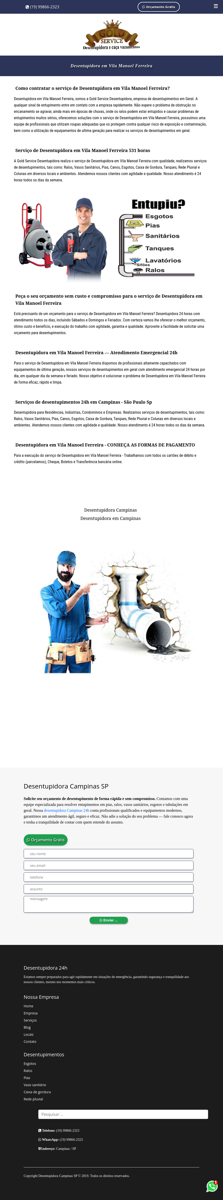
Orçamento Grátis (158, 7)
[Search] (123, 1114)
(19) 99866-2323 (42, 7)
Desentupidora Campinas (110, 510)
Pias (27, 1077)
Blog (27, 1027)
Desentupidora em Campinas (110, 518)
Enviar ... (109, 920)
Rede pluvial (33, 1099)
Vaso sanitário (35, 1084)
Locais (28, 1034)
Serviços (30, 1020)
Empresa (31, 1013)
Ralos (28, 1070)
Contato (30, 1041)
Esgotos (30, 1063)
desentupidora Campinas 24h (66, 810)
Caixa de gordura (37, 1092)
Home (28, 1006)
